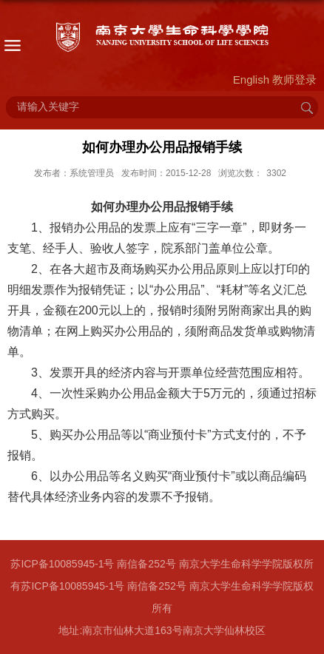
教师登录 (294, 79)
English (251, 79)
